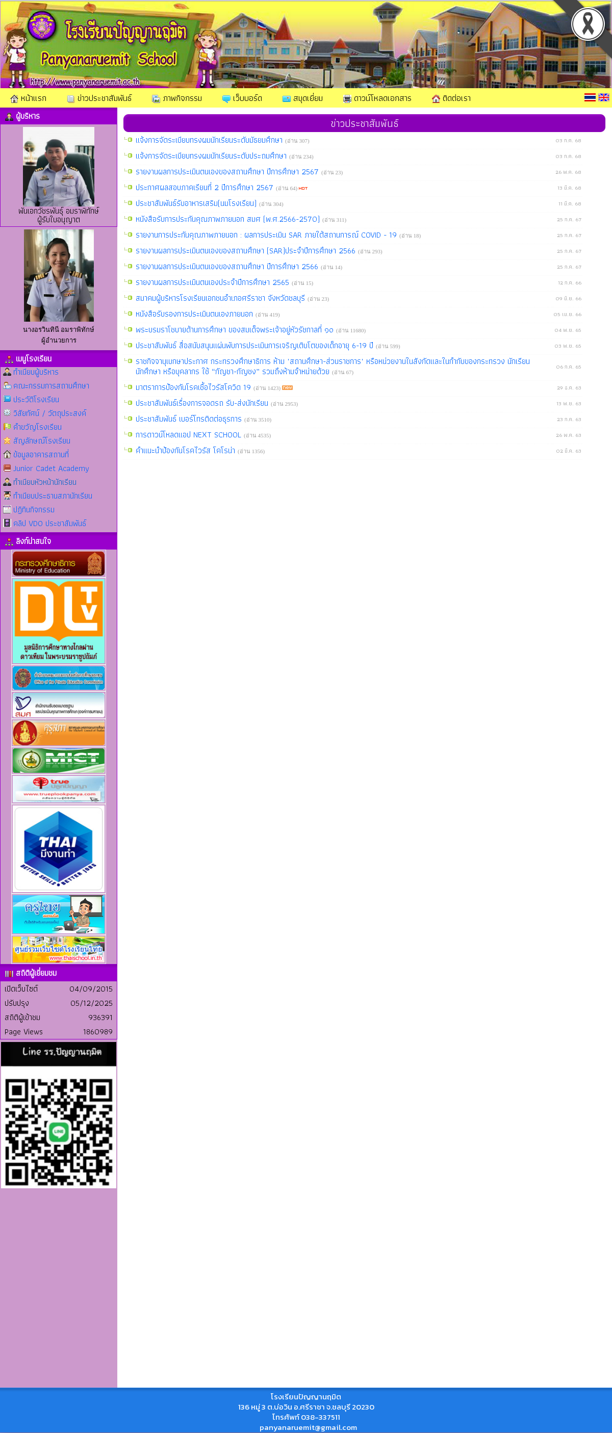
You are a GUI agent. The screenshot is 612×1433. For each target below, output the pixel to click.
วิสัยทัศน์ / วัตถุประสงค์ (49, 413)
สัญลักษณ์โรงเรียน (41, 440)
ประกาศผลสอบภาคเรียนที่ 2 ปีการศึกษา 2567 (206, 187)
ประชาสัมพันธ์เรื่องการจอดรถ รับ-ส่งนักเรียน (203, 403)
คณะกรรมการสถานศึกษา (51, 385)
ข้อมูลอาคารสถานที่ (41, 454)
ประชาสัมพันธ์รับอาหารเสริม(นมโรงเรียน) (197, 203)
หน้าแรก (28, 98)
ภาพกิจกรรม (177, 98)
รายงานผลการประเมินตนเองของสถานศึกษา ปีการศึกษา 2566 (228, 266)
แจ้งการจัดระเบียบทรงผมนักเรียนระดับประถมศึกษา (212, 155)
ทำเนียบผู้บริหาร (36, 372)
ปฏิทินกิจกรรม (34, 509)
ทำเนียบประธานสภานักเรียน (52, 495)
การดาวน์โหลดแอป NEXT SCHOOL (190, 434)
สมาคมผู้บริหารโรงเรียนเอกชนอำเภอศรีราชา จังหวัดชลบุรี (222, 298)
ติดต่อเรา (451, 98)
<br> (59, 1337)
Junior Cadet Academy (51, 468)
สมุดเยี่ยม (303, 98)
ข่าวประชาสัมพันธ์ (99, 98)
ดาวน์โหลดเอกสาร (377, 98)
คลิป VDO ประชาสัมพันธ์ (49, 523)
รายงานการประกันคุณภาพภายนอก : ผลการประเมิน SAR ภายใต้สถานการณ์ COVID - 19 (267, 234)
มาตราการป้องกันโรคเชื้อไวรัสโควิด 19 (194, 387)
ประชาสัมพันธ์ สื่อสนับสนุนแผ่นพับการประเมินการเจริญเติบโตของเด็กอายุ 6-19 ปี (256, 345)
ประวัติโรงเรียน (36, 399)
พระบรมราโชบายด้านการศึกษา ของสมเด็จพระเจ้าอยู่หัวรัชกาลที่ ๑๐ (236, 329)
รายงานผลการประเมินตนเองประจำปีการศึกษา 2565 (214, 282)
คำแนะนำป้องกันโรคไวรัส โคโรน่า (187, 450)
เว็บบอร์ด (242, 98)
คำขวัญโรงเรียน (37, 427)
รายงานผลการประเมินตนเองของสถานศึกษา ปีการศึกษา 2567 (228, 171)
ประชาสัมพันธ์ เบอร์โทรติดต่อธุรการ (190, 418)
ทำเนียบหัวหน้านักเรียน (44, 482)
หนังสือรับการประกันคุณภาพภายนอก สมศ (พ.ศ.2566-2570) (229, 219)
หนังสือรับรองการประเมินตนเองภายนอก (196, 313)
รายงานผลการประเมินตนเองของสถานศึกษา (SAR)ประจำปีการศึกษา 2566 (247, 250)
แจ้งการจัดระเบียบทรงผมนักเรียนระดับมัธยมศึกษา (210, 140)
